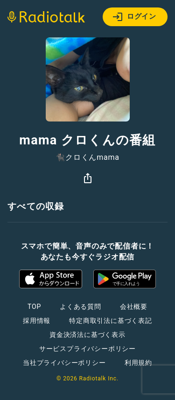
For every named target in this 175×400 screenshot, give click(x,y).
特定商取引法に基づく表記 (110, 320)
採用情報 (36, 320)
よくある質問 (80, 306)
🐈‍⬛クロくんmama (87, 157)
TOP (34, 306)
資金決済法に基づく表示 (87, 334)
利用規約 (138, 362)
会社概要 (133, 306)
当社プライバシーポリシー (64, 362)
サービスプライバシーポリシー (87, 348)
